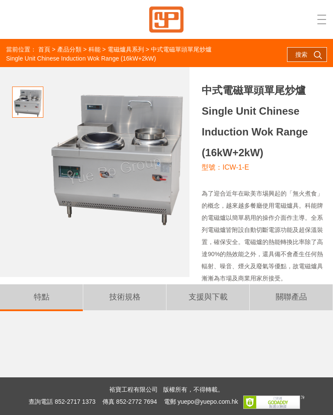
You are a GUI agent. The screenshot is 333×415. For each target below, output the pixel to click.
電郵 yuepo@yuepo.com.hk (201, 401)
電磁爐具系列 (126, 49)
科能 (94, 49)
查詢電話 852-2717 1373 (62, 401)
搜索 (308, 55)
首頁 (44, 49)
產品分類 (69, 49)
